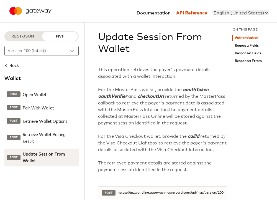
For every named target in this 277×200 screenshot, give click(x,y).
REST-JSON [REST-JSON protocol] (22, 36)
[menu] (240, 12)
